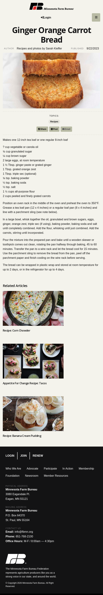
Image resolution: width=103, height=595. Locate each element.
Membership (86, 468)
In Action (68, 468)
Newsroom (31, 475)
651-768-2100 (24, 536)
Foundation (12, 475)
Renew (38, 455)
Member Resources (56, 475)
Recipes (54, 121)
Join (23, 455)
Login (10, 455)
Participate (50, 468)
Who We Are (13, 468)
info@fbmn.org (24, 531)
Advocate (32, 468)
